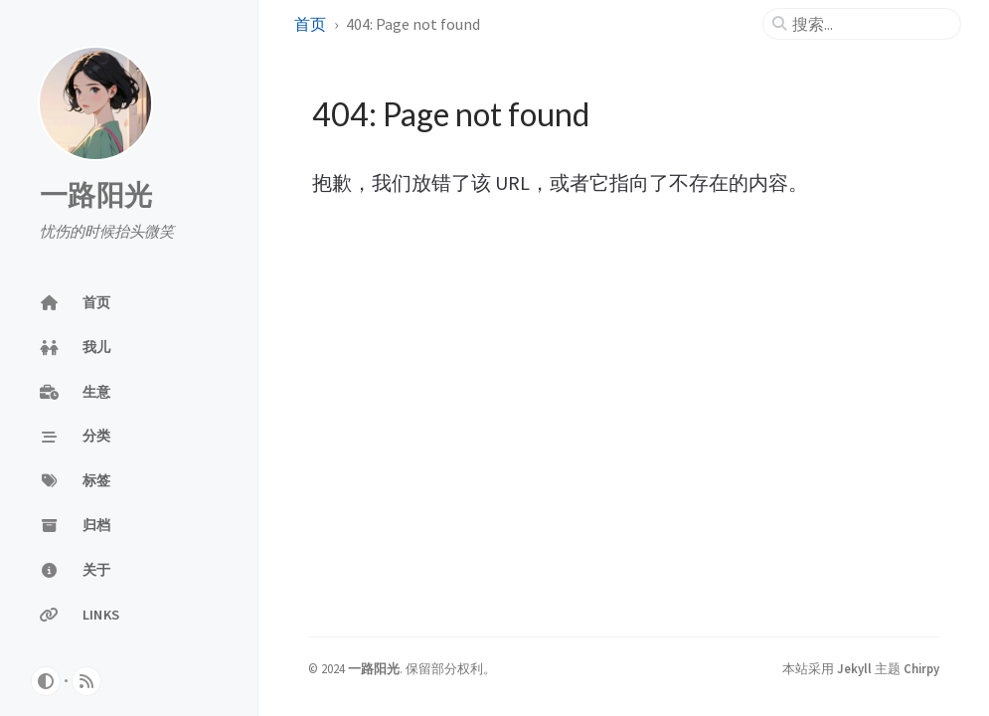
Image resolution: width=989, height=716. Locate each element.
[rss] (86, 681)
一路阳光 (96, 196)
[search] (869, 24)
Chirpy (921, 668)
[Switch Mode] (46, 681)
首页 (310, 24)
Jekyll (854, 668)
